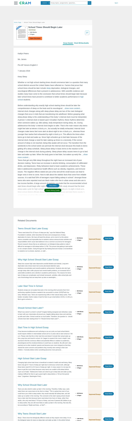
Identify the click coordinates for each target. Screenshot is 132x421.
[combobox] (45, 3)
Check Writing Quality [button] (53, 190)
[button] (16, 3)
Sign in (116, 3)
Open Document (35, 38)
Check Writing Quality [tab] (81, 43)
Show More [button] (52, 185)
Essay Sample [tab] (68, 43)
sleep (48, 88)
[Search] (89, 3)
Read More (108, 238)
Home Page (17, 22)
